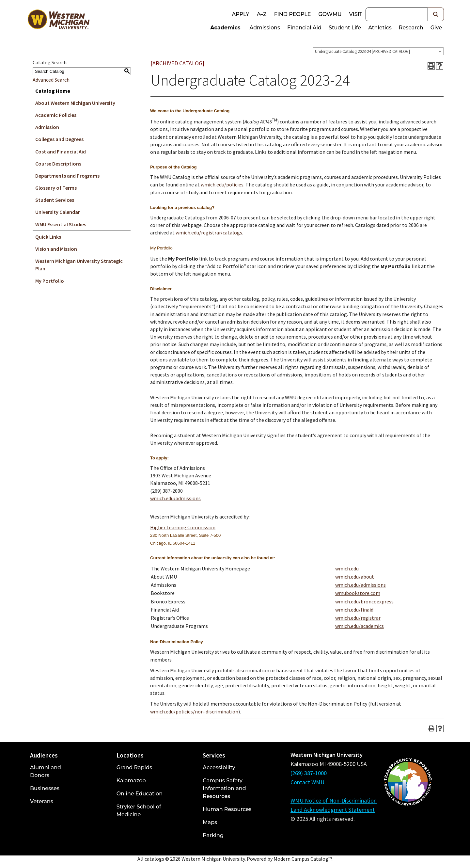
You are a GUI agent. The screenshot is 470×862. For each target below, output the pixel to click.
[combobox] (378, 51)
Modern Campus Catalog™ (303, 858)
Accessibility (219, 767)
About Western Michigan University (75, 103)
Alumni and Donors (45, 771)
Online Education (140, 793)
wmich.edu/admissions (175, 498)
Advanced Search (51, 79)
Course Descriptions (58, 163)
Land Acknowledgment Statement (332, 809)
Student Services (54, 200)
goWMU (329, 14)
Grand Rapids (134, 767)
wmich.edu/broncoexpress (364, 601)
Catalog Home (52, 91)
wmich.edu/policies (222, 184)
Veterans (41, 801)
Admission (47, 127)
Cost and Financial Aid (60, 151)
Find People (292, 14)
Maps (210, 822)
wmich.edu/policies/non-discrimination (194, 711)
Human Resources (227, 809)
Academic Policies (55, 115)
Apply (240, 14)
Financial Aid (304, 27)
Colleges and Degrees (59, 139)
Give (436, 27)
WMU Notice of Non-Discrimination (333, 800)
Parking (213, 835)
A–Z (262, 14)
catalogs (154, 858)
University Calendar (57, 212)
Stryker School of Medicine (139, 811)
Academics (225, 27)
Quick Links (48, 236)
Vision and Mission (56, 249)
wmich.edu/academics (359, 626)
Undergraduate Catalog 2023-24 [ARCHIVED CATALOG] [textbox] (362, 51)
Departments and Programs (67, 175)
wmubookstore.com (357, 593)
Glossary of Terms (56, 187)
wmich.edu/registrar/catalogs (209, 232)
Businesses (44, 788)
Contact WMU (307, 782)
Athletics (380, 27)
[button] (436, 14)
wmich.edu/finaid (354, 609)
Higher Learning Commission (182, 527)
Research (411, 27)
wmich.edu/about (354, 576)
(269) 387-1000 (308, 773)
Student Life (345, 27)
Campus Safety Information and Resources (224, 788)
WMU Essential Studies (60, 224)
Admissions (265, 27)
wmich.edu (347, 568)
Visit (355, 14)
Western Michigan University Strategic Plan (79, 265)
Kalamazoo (131, 780)
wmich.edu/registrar (358, 618)
